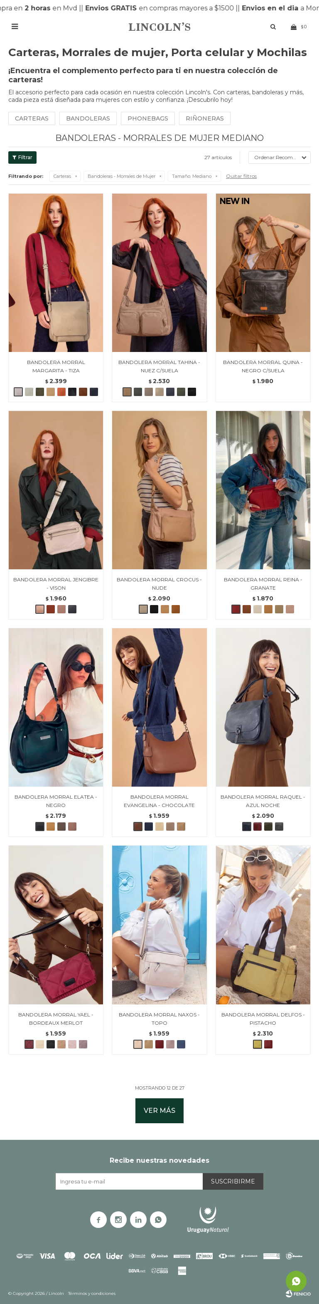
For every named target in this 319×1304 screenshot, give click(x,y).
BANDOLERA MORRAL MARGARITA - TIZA (56, 366)
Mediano (191, 176)
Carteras (32, 118)
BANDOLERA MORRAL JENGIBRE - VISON (55, 583)
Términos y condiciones (91, 1293)
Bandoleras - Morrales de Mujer (121, 176)
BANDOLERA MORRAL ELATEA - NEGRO (56, 801)
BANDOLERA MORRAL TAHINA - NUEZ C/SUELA (159, 366)
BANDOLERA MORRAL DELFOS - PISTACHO (263, 1018)
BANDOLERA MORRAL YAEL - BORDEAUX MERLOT (55, 1018)
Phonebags (148, 118)
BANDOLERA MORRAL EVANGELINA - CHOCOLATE (159, 801)
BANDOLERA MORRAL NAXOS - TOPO (159, 1018)
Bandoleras (88, 118)
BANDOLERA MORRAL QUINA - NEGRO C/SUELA (263, 366)
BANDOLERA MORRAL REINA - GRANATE (263, 583)
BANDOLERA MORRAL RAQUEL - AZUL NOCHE (263, 801)
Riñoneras (205, 118)
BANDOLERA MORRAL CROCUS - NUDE (159, 583)
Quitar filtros (241, 176)
